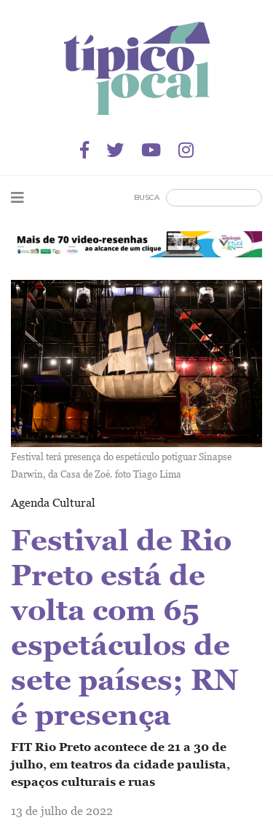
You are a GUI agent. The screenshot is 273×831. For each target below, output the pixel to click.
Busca (146, 197)
